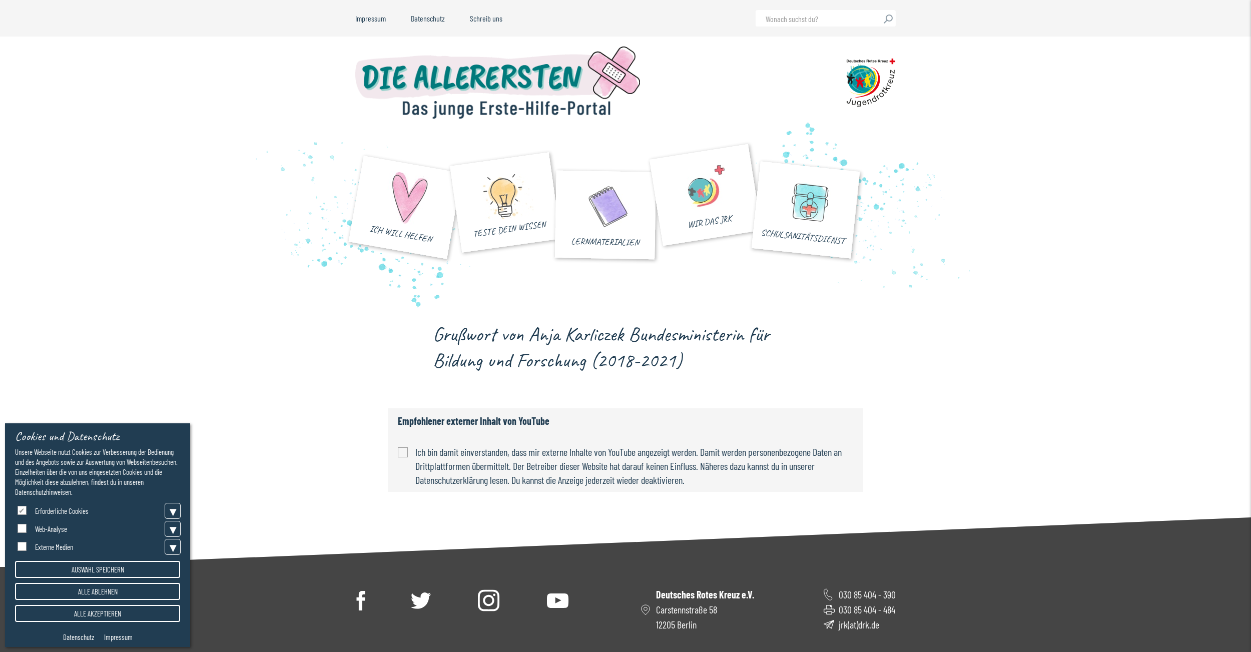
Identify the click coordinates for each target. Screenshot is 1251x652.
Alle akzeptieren (97, 613)
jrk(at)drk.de (859, 624)
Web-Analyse (51, 528)
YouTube (557, 600)
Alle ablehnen (98, 591)
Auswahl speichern (98, 569)
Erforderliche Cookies (62, 510)
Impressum (370, 18)
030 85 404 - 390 (867, 594)
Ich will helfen (400, 236)
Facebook (360, 600)
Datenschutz (428, 18)
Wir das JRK (710, 224)
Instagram (489, 600)
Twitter (420, 600)
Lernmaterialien (605, 244)
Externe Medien (54, 546)
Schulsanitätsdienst (802, 238)
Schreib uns (486, 18)
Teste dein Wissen (509, 230)
